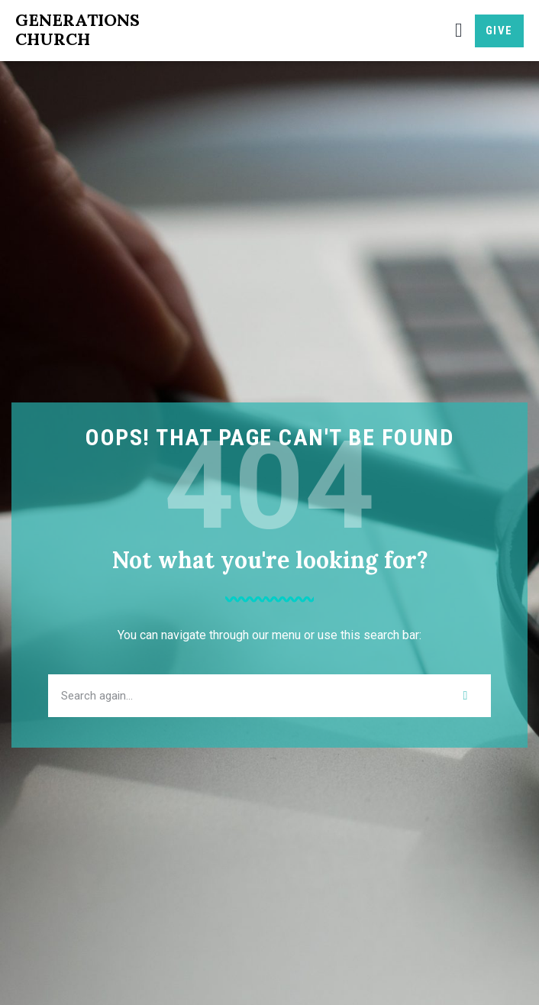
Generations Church (77, 29)
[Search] (466, 695)
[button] (458, 31)
